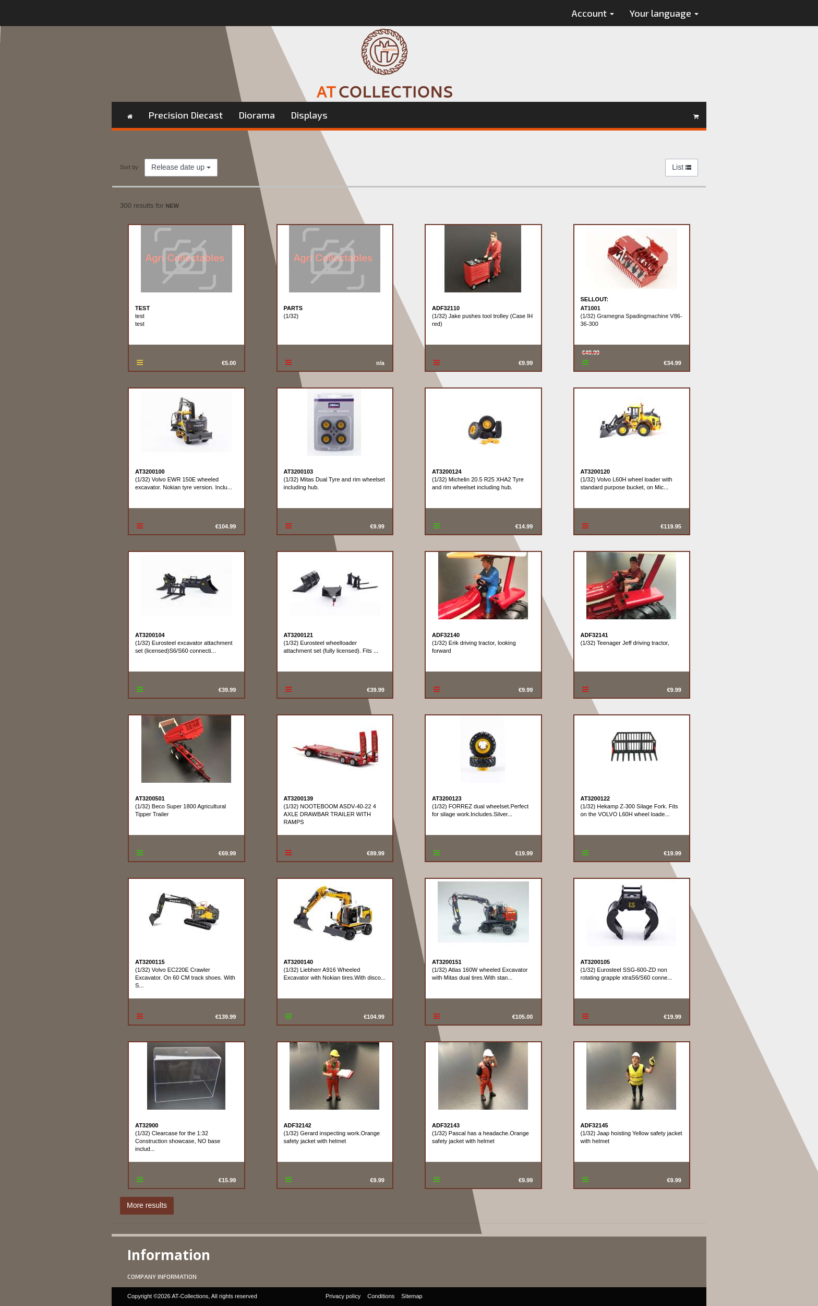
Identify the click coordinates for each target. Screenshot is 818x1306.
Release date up (181, 167)
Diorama (256, 115)
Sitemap (411, 1296)
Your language (664, 13)
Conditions (380, 1296)
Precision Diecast (185, 115)
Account (593, 13)
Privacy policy (343, 1296)
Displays (309, 115)
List (681, 167)
